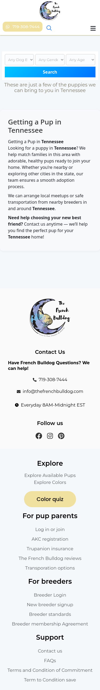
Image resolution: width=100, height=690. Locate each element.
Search (50, 72)
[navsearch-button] (48, 28)
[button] (93, 28)
